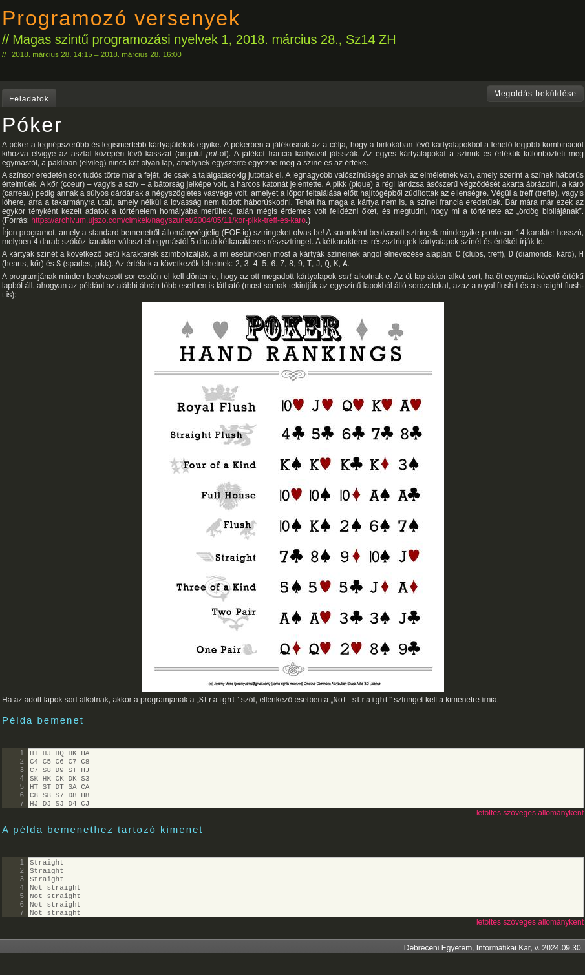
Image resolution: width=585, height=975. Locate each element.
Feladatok (29, 98)
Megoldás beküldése (535, 93)
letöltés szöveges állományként (530, 825)
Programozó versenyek (121, 18)
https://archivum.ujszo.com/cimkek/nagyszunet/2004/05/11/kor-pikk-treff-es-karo (168, 220)
